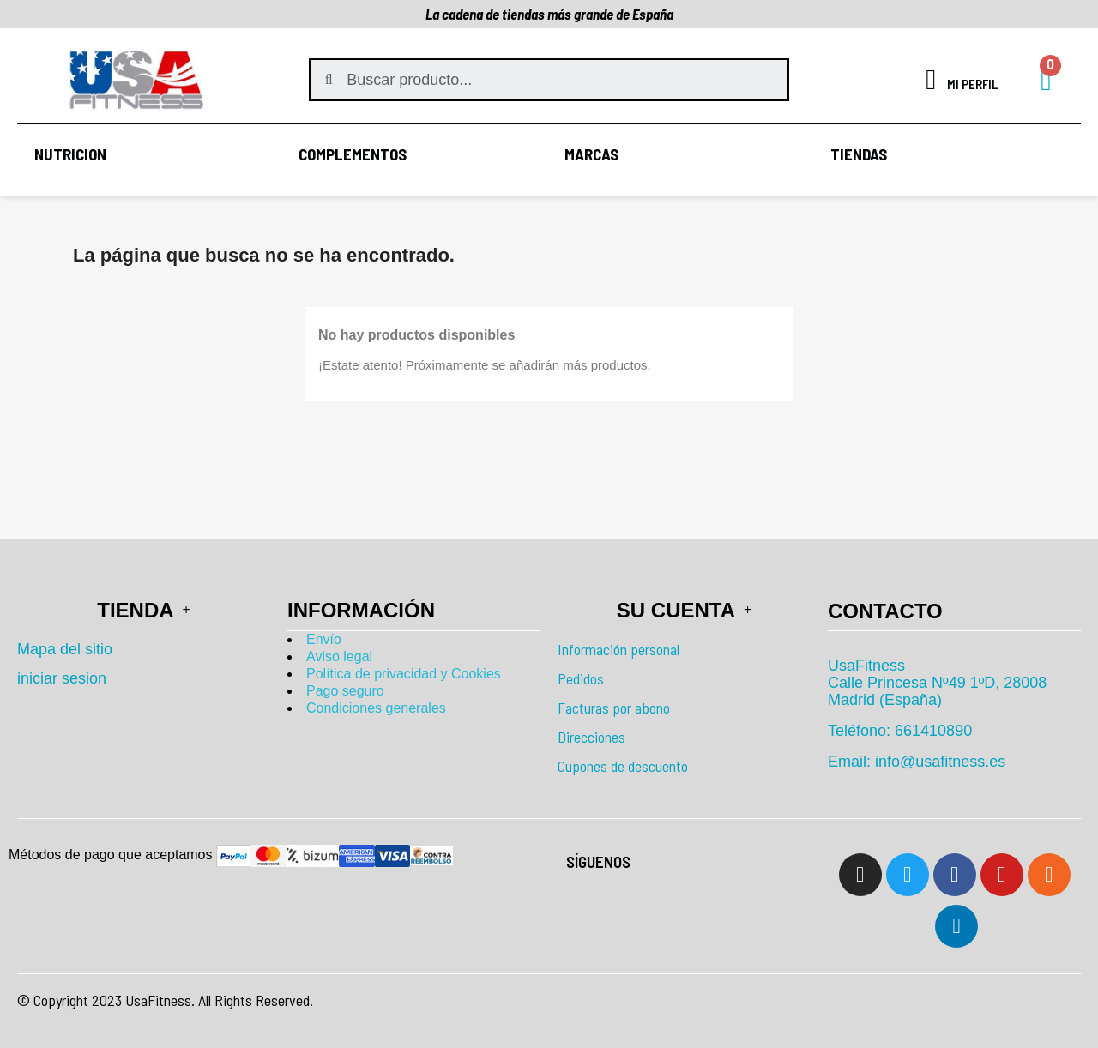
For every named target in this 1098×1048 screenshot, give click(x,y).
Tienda (143, 610)
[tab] (954, 611)
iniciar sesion (61, 678)
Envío (323, 639)
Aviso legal (339, 656)
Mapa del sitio (64, 649)
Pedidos (581, 678)
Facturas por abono (614, 707)
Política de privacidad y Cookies (403, 673)
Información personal (618, 649)
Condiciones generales (376, 708)
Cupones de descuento (623, 765)
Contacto (885, 611)
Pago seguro (345, 691)
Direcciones (591, 736)
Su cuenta (684, 610)
